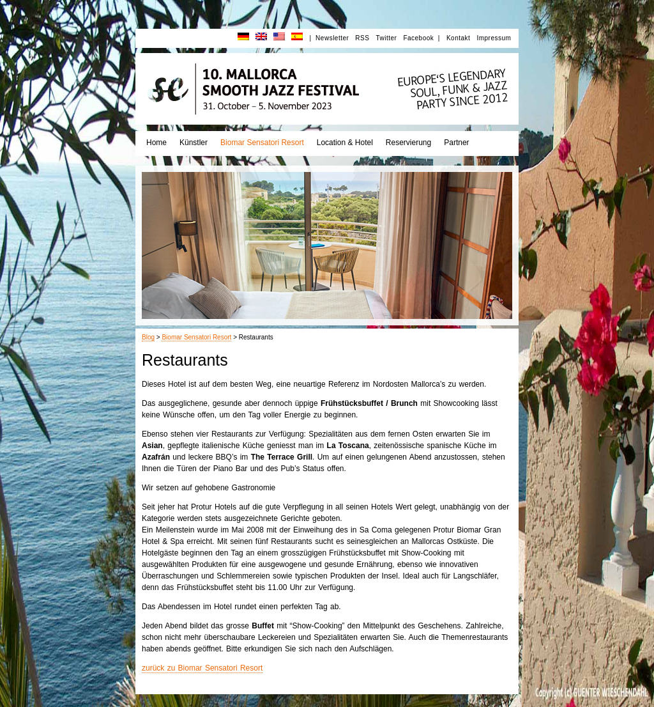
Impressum (493, 38)
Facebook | (421, 38)
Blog (148, 337)
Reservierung (408, 142)
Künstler (193, 142)
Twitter (386, 38)
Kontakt (458, 38)
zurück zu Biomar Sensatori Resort (202, 668)
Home (156, 142)
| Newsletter (329, 38)
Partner (456, 142)
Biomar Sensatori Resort (262, 142)
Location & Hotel (345, 142)
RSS (362, 38)
